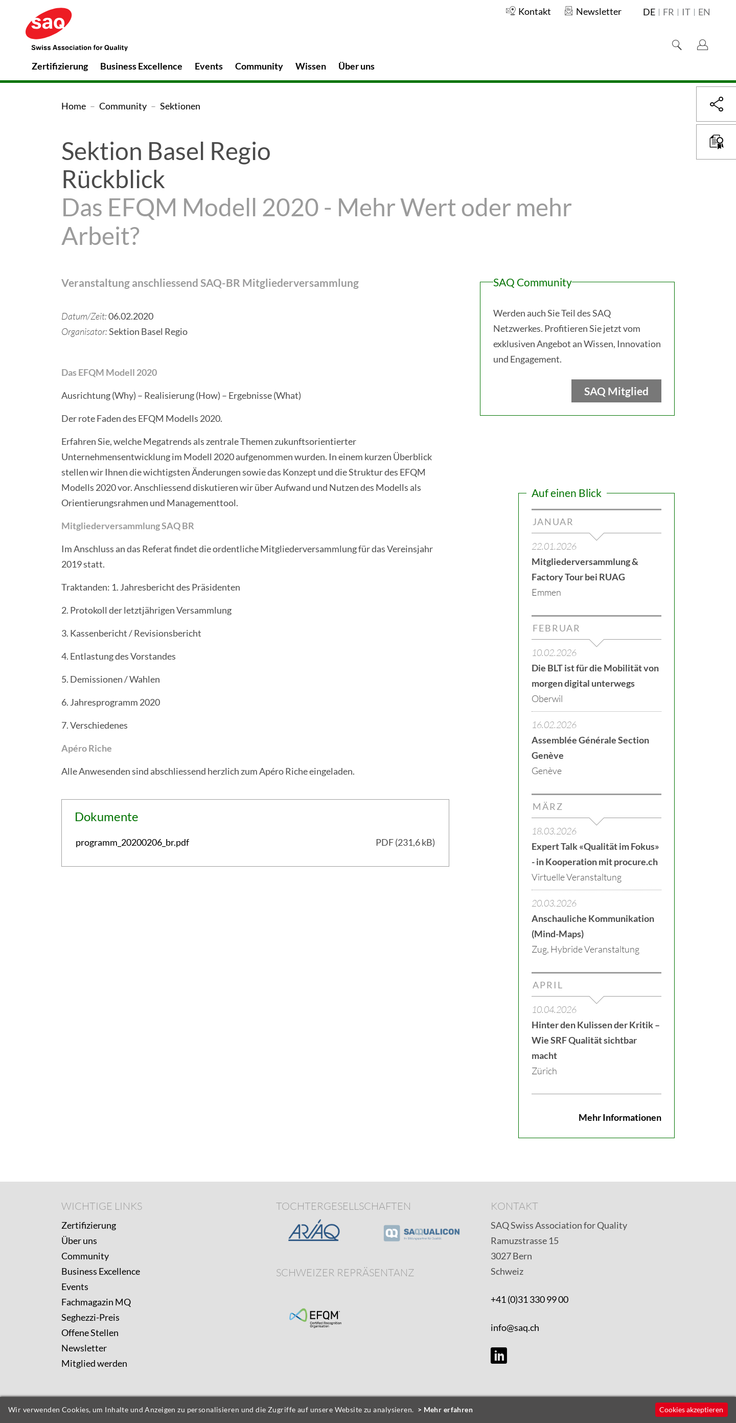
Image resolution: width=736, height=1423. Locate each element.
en (704, 12)
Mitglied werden (94, 1363)
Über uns (79, 1240)
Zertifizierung (88, 1225)
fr (668, 12)
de (649, 12)
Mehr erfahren (448, 1409)
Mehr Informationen (620, 1117)
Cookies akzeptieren (691, 1409)
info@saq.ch (515, 1327)
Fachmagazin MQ (96, 1301)
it (686, 12)
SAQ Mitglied (616, 391)
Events (74, 1286)
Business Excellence (100, 1271)
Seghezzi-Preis (90, 1317)
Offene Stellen (90, 1332)
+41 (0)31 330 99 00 (529, 1299)
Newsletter (84, 1347)
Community (85, 1255)
